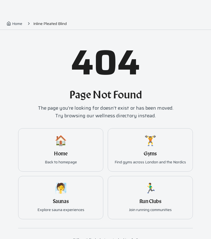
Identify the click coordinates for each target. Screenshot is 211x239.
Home (14, 23)
